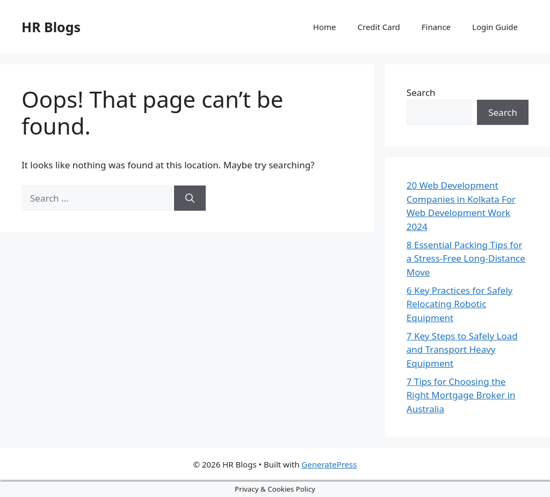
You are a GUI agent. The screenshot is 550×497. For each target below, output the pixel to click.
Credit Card (379, 26)
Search (421, 92)
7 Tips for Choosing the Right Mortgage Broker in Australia (461, 395)
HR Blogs (51, 27)
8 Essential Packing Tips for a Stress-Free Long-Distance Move (466, 258)
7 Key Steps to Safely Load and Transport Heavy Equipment (462, 349)
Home (324, 26)
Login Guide (495, 26)
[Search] (190, 198)
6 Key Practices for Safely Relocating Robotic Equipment (459, 304)
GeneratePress (329, 464)
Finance (436, 26)
